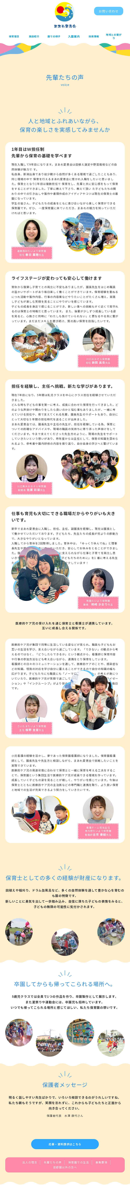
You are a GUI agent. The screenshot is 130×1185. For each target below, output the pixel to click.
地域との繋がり (114, 37)
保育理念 (14, 37)
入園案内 (74, 37)
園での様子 (54, 37)
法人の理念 (29, 1168)
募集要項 (101, 1168)
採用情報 (94, 37)
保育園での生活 (78, 1168)
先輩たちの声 (53, 1168)
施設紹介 (34, 37)
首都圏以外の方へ (65, 1173)
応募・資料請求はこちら (65, 1149)
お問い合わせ (109, 11)
